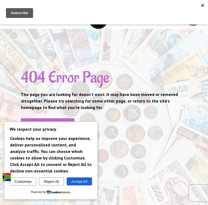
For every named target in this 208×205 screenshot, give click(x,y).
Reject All (51, 182)
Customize (23, 182)
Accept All (79, 182)
